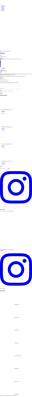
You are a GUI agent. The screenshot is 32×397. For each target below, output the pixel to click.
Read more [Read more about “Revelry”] (3, 131)
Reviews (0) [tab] (3, 68)
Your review (2, 89)
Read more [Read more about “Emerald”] (3, 165)
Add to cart (1, 58)
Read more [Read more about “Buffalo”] (3, 114)
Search (9, 169)
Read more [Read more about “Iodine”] (3, 148)
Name (1, 91)
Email (1, 92)
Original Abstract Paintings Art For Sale (5, 51)
